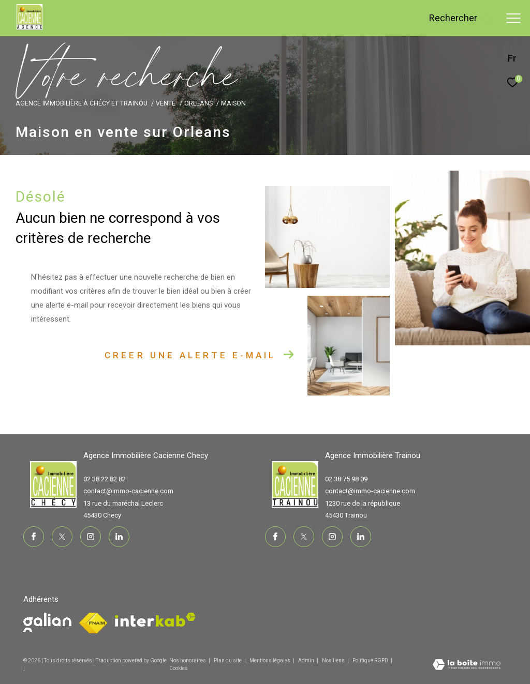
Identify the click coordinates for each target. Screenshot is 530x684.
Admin (306, 660)
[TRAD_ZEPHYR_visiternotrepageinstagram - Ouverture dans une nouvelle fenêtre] (90, 536)
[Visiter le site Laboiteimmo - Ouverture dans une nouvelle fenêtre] (466, 665)
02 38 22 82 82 (104, 479)
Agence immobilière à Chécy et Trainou (82, 103)
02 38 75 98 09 (346, 479)
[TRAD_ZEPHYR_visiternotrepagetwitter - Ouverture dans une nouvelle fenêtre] (62, 536)
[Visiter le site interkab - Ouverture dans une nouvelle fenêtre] (155, 620)
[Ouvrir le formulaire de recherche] (461, 18)
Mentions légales (270, 660)
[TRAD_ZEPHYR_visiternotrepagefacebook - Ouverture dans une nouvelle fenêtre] (33, 536)
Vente (165, 103)
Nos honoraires (187, 660)
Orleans (198, 103)
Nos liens (334, 660)
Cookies (178, 668)
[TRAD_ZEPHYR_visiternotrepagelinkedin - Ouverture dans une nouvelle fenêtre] (119, 536)
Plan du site (228, 660)
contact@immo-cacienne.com (128, 491)
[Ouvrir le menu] (513, 18)
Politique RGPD (370, 660)
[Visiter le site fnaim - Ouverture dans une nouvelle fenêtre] (47, 622)
